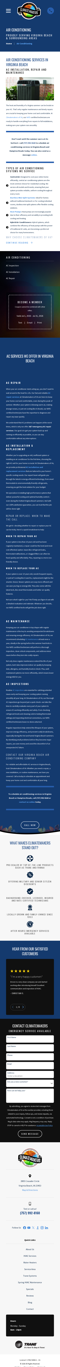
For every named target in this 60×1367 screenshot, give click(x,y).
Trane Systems (30, 1276)
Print (39, 323)
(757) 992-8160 (30, 1213)
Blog (30, 1303)
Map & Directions (30, 1190)
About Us (30, 1249)
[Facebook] (24, 1228)
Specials (30, 1289)
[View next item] (23, 1007)
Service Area (30, 1269)
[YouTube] (28, 1228)
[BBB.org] (37, 1228)
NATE (28, 117)
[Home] (29, 10)
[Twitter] (33, 1228)
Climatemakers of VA (14, 117)
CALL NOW (30, 825)
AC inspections (18, 690)
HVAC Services (30, 1256)
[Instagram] (42, 1228)
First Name (11, 1038)
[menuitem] (30, 266)
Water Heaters (30, 1263)
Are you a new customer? (17, 1082)
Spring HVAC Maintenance (30, 1283)
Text (20, 323)
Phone (10, 1055)
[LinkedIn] (46, 1228)
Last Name (11, 1047)
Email (29, 323)
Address (10, 1073)
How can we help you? (16, 1091)
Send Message (30, 1134)
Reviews (30, 1296)
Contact (30, 1309)
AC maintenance (31, 640)
